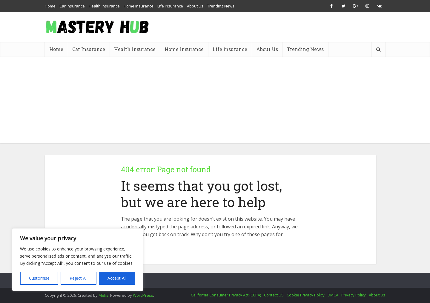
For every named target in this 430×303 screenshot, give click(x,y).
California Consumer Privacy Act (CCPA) (226, 295)
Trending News (220, 6)
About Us (195, 6)
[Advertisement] (215, 101)
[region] (77, 259)
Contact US (274, 295)
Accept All (117, 278)
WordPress (143, 295)
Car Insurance (72, 6)
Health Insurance (104, 6)
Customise (39, 278)
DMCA (333, 295)
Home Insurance (138, 6)
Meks (103, 295)
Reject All (78, 278)
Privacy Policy (353, 295)
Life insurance (170, 6)
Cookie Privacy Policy (306, 295)
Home (50, 6)
